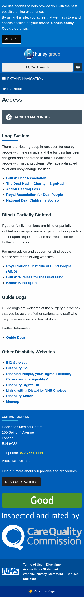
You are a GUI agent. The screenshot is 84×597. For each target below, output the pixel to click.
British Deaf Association (26, 178)
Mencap (12, 402)
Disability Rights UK (23, 385)
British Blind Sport (21, 283)
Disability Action (19, 396)
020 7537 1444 (31, 453)
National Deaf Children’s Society (33, 200)
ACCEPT (11, 39)
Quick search (37, 67)
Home (5, 89)
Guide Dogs (16, 337)
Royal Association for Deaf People (34, 195)
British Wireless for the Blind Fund (34, 277)
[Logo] (42, 54)
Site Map (29, 579)
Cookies (72, 574)
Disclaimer (54, 564)
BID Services (17, 363)
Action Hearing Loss (23, 189)
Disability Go (17, 368)
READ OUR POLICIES (21, 482)
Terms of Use (33, 564)
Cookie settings (15, 28)
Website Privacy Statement (43, 574)
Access (18, 89)
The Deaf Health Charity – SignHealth (37, 184)
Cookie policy (62, 23)
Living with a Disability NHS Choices (36, 390)
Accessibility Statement (40, 569)
